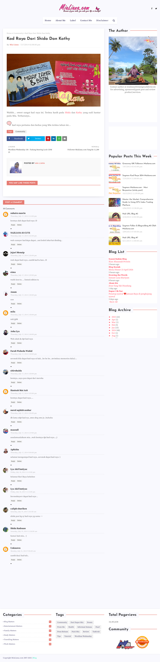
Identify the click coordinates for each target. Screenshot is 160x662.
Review (86, 632)
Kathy (79, 112)
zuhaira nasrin (17, 213)
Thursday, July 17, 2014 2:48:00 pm (24, 354)
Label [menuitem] (73, 20)
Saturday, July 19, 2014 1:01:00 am (23, 512)
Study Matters (27, 635)
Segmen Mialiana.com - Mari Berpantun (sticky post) (135, 188)
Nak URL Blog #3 (130, 214)
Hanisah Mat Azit (19, 390)
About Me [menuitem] (60, 20)
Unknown (15, 548)
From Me (61, 627)
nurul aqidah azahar (20, 410)
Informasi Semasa (85, 627)
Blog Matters (27, 622)
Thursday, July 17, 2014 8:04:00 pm (24, 453)
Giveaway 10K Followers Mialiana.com (138, 164)
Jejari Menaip (17, 252)
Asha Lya (15, 331)
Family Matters (27, 631)
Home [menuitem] (48, 20)
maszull (14, 429)
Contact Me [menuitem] (86, 20)
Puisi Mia (75, 632)
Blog (35, 658)
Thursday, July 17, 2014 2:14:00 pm (24, 216)
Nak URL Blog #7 (130, 238)
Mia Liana (14, 45)
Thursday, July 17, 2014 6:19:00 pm (24, 433)
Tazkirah (96, 632)
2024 (114, 330)
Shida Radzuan (18, 528)
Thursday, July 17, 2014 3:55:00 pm (24, 393)
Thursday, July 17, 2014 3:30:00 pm (24, 374)
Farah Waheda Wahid (21, 351)
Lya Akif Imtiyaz (18, 469)
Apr (114, 319)
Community (18, 33)
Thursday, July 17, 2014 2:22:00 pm (24, 236)
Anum (13, 292)
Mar (114, 322)
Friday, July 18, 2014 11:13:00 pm (23, 472)
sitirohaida (16, 370)
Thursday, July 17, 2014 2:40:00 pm (24, 334)
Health (71, 627)
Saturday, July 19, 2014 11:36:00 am (24, 531)
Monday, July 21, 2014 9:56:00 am (23, 551)
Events (89, 622)
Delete (19, 225)
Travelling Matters (27, 639)
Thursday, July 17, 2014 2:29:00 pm (24, 275)
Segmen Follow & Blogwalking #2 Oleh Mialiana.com (139, 227)
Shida (68, 112)
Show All (113, 302)
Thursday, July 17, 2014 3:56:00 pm (24, 413)
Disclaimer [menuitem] (102, 20)
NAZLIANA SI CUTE (20, 232)
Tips (59, 636)
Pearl (98, 627)
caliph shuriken (18, 508)
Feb (113, 325)
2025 (114, 317)
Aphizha (14, 449)
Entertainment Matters (27, 626)
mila (12, 311)
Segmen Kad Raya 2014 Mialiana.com (139, 175)
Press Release (62, 632)
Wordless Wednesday (83, 636)
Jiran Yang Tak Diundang (120, 286)
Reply (13, 225)
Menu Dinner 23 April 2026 (121, 269)
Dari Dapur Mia (77, 622)
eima (13, 272)
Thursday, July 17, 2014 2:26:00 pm (24, 256)
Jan (113, 327)
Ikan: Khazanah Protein (119, 261)
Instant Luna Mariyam (119, 277)
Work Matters (27, 644)
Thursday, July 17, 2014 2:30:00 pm (24, 295)
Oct (113, 333)
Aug (114, 335)
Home (9, 33)
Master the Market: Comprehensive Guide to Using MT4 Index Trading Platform (137, 202)
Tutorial (67, 636)
